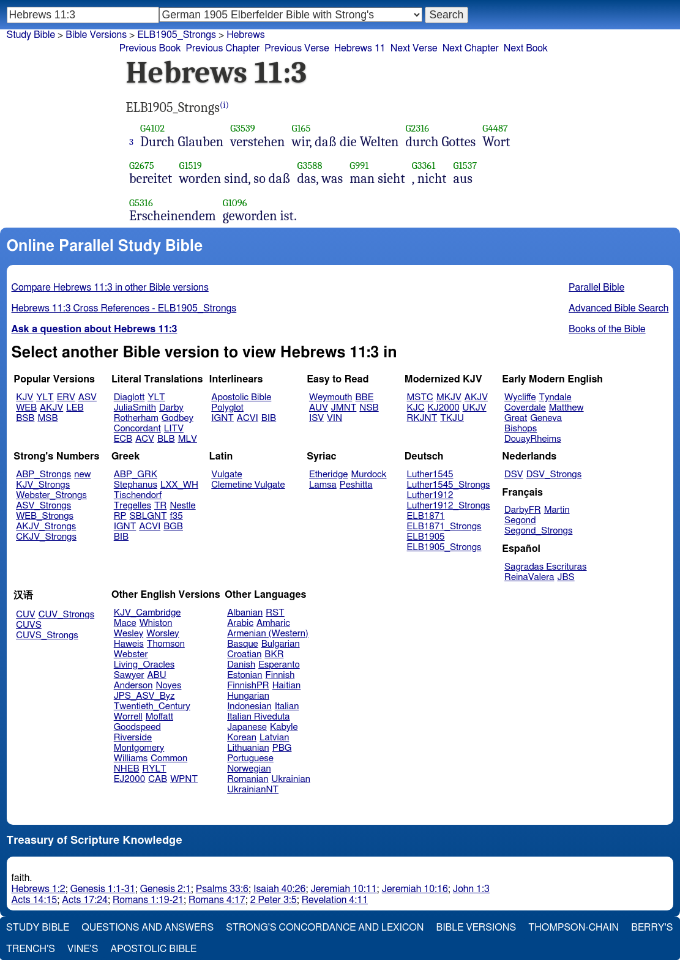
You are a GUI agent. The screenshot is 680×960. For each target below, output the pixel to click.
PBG (282, 748)
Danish (241, 664)
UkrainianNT (252, 789)
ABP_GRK (135, 474)
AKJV (51, 407)
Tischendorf (138, 495)
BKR (273, 654)
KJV (24, 397)
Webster (131, 654)
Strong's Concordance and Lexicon (325, 927)
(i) (224, 105)
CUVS (29, 625)
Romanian (247, 779)
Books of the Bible (607, 329)
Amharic (273, 623)
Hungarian (248, 696)
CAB (157, 779)
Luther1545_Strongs (448, 484)
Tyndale (555, 397)
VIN (334, 418)
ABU (156, 675)
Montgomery (139, 748)
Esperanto (279, 664)
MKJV (448, 397)
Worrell (128, 716)
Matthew (566, 407)
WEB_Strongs (44, 516)
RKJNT (422, 418)
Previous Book (150, 48)
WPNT (184, 779)
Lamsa (323, 484)
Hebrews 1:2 (38, 889)
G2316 (417, 128)
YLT (44, 397)
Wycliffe (520, 397)
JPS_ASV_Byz (144, 696)
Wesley (128, 633)
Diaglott (129, 397)
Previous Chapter (223, 48)
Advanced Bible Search (618, 308)
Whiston (156, 623)
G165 (300, 128)
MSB (47, 418)
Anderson (133, 685)
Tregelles (132, 505)
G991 (358, 165)
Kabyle (284, 727)
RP (120, 516)
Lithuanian (248, 748)
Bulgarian (280, 644)
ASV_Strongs (43, 505)
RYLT (154, 768)
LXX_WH (179, 484)
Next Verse (414, 48)
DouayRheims (532, 439)
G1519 (190, 165)
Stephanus (135, 484)
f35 (176, 516)
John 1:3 (471, 889)
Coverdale (525, 407)
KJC (416, 407)
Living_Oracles (144, 664)
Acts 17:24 (85, 900)
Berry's (652, 927)
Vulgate (226, 474)
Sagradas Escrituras (545, 566)
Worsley (162, 633)
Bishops (520, 428)
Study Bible (31, 35)
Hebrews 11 (360, 48)
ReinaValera (529, 577)
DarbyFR (522, 510)
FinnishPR (248, 685)
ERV (66, 397)
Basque (242, 644)
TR (160, 505)
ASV (87, 397)
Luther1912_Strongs (448, 505)
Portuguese (250, 758)
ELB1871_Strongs (444, 526)
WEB (26, 407)
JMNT (344, 407)
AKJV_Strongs (46, 526)
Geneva (546, 418)
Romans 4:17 (217, 900)
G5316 (141, 203)
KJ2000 (444, 407)
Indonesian (249, 706)
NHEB (127, 768)
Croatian (244, 654)
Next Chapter (471, 48)
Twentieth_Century (152, 706)
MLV (187, 439)
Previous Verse (296, 48)
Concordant (137, 428)
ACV (144, 439)
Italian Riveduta (258, 716)
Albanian (245, 612)
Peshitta (356, 484)
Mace (125, 623)
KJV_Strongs (43, 484)
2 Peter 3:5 (273, 900)
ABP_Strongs (43, 474)
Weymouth (331, 397)
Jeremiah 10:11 (343, 889)
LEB (74, 407)
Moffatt (159, 716)
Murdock (368, 474)
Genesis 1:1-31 (102, 889)
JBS (565, 577)
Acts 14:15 (35, 900)
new (82, 474)
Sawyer (129, 675)
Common (169, 758)
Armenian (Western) (267, 633)
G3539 (242, 128)
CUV (25, 614)
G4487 (495, 128)
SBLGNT (147, 516)
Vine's (82, 949)
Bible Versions (96, 35)
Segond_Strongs (538, 530)
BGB (173, 526)
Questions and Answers (147, 927)
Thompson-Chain (573, 927)
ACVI (247, 418)
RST (275, 612)
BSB (25, 418)
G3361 (424, 165)
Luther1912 (430, 495)
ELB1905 (426, 536)
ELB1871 (426, 516)
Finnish (280, 675)
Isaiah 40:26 (279, 889)
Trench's (30, 949)
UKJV (475, 407)
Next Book (526, 48)
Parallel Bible (596, 287)
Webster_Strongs (51, 495)
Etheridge (328, 474)
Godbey (177, 418)
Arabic (240, 623)
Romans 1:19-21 (148, 900)
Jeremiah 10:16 (415, 889)
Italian (287, 706)
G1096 (235, 203)
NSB (368, 407)
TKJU (452, 418)
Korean (241, 737)
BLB (166, 439)
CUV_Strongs (66, 614)
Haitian (286, 685)
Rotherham (136, 418)
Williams (131, 758)
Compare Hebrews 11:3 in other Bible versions (110, 287)
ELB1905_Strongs (444, 547)
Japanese (247, 727)
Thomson (166, 644)
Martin (557, 510)
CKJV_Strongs (46, 536)
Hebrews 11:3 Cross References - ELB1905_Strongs (124, 308)
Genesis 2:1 (165, 889)
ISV (316, 418)
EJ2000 (129, 779)
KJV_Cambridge (147, 612)
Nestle (182, 505)
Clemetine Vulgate (248, 484)
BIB (268, 418)
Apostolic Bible (153, 949)
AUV (318, 407)
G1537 (465, 165)
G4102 (152, 128)
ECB (123, 439)
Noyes (168, 685)
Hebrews (245, 35)
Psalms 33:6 (222, 889)
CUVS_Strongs (47, 635)
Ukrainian (291, 779)
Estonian (244, 675)
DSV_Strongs (554, 474)
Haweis (129, 644)
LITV (174, 428)
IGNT (222, 418)
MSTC (420, 397)
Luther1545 (430, 474)
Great (515, 418)
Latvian (274, 737)
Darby (171, 407)
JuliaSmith (135, 407)
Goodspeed (137, 727)
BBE (365, 397)
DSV (513, 474)
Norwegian (249, 768)
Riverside (133, 737)
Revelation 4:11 (335, 900)
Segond (520, 520)
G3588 (309, 165)
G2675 (141, 165)
